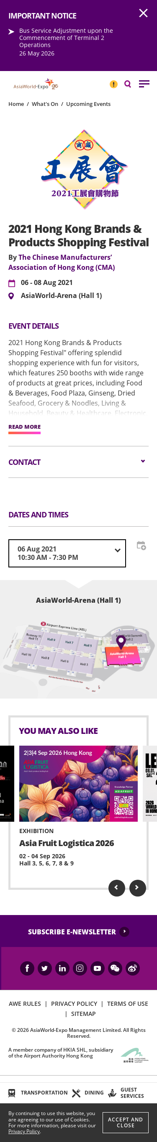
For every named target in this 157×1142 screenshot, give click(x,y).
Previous (116, 888)
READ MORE (24, 427)
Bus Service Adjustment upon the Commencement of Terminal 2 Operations (66, 37)
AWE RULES (25, 1003)
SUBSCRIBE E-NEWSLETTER (72, 931)
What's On (45, 104)
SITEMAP (83, 1014)
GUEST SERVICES (132, 1092)
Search (132, 83)
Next (137, 888)
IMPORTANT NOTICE (113, 80)
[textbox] (67, 553)
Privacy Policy (24, 1131)
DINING (94, 1092)
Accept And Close (125, 1122)
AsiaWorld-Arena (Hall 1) (61, 296)
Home (16, 104)
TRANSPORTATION (44, 1092)
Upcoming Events (88, 104)
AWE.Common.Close (144, 13)
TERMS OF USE (127, 1003)
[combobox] (67, 553)
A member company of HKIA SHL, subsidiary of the (60, 1052)
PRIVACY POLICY (74, 1003)
